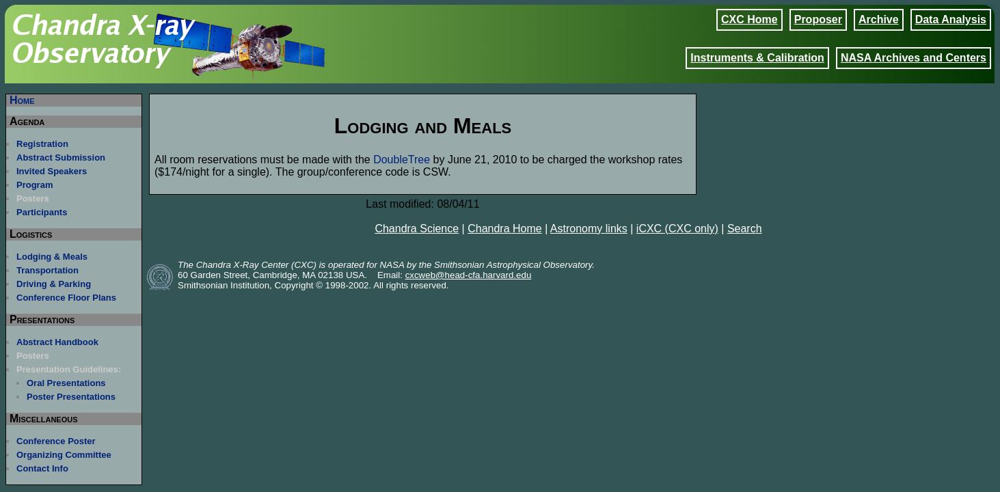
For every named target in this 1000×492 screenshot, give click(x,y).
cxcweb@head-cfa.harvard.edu (468, 275)
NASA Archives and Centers (913, 58)
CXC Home (749, 19)
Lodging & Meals (51, 256)
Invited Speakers (51, 171)
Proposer (818, 19)
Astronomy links (588, 228)
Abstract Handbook (57, 342)
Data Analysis (950, 19)
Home (22, 100)
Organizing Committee (63, 455)
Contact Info (42, 468)
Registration (42, 144)
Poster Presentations (71, 397)
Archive (879, 19)
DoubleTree (401, 159)
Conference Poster (56, 441)
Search (744, 228)
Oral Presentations (66, 383)
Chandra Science (417, 228)
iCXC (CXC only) (677, 228)
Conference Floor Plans (66, 297)
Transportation (47, 270)
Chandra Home (505, 228)
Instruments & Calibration (757, 58)
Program (34, 185)
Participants (41, 212)
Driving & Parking (53, 284)
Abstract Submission (60, 157)
